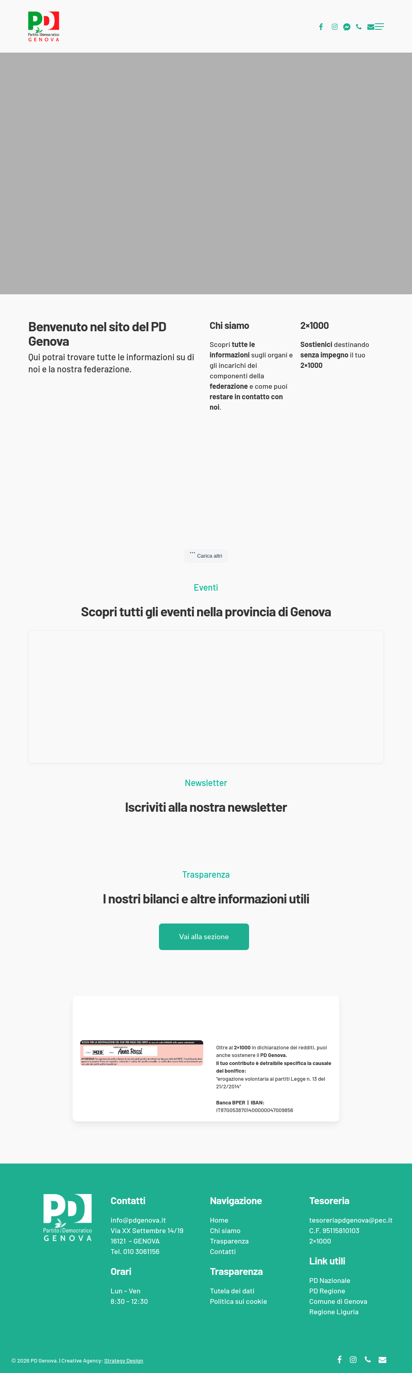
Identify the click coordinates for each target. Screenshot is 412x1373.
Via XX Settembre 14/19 (147, 1230)
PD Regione (327, 1290)
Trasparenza (229, 1240)
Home (219, 1219)
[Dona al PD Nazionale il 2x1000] (206, 1015)
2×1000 (320, 1240)
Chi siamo (225, 1230)
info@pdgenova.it (138, 1219)
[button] (379, 27)
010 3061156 (141, 1251)
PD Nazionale (329, 1280)
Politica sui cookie (238, 1301)
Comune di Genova (338, 1301)
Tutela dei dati (232, 1290)
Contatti (223, 1251)
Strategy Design (123, 1360)
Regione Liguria (333, 1311)
